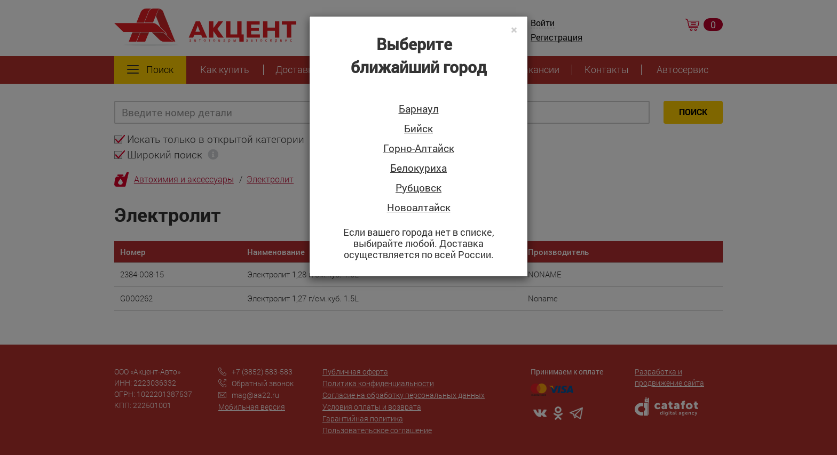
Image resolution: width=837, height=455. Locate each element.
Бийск (418, 129)
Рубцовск (418, 188)
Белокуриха (418, 168)
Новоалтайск (419, 208)
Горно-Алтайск (418, 148)
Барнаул (419, 109)
